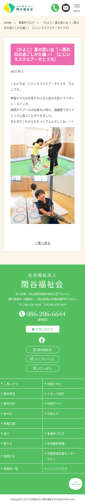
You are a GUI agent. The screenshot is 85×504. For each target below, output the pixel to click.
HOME (8, 23)
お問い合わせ (44, 329)
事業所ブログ (27, 23)
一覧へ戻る (42, 243)
